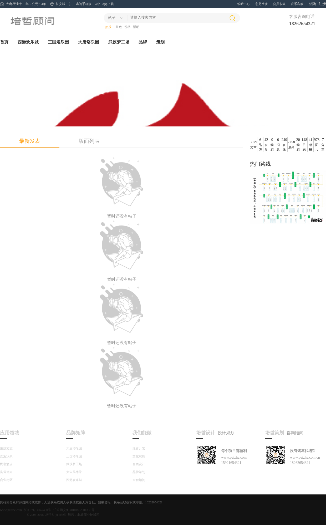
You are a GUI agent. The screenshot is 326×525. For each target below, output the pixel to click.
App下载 (108, 4)
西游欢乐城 (28, 42)
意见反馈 (261, 4)
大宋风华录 (74, 472)
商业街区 (6, 480)
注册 (322, 4)
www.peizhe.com (11, 510)
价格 (127, 27)
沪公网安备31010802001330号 (73, 510)
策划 (160, 42)
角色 (119, 27)
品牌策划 (139, 472)
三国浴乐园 (58, 42)
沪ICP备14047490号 (37, 510)
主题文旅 (6, 448)
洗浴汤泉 (6, 456)
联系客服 (297, 4)
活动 (136, 27)
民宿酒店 (6, 464)
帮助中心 (243, 4)
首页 (4, 42)
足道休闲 (6, 472)
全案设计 (139, 464)
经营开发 (139, 448)
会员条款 (279, 4)
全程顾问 (139, 480)
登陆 (312, 4)
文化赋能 (139, 456)
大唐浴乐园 (88, 42)
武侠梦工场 (118, 42)
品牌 (143, 42)
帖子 (111, 18)
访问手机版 (83, 4)
